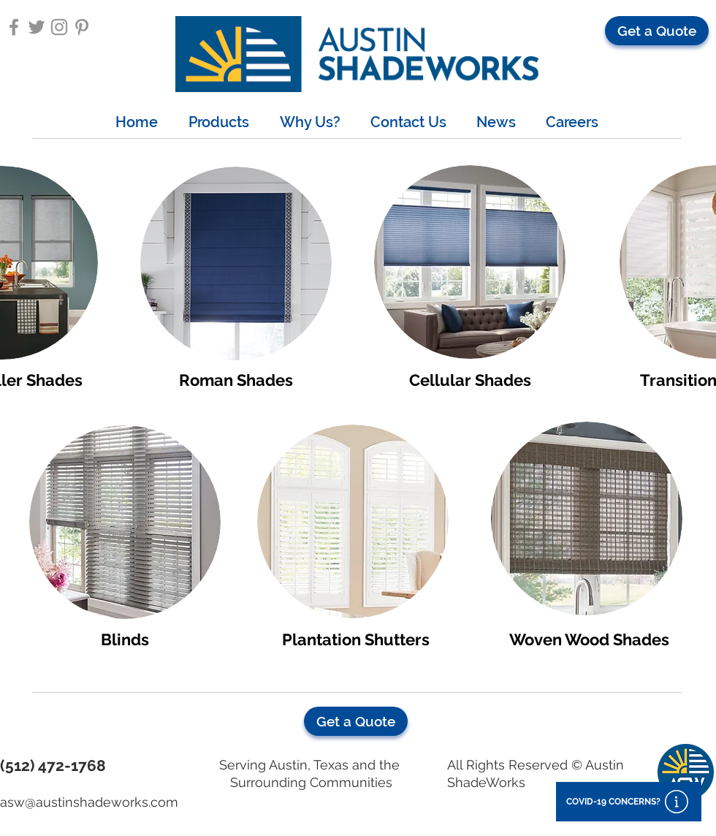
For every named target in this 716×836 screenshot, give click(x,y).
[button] (657, 30)
